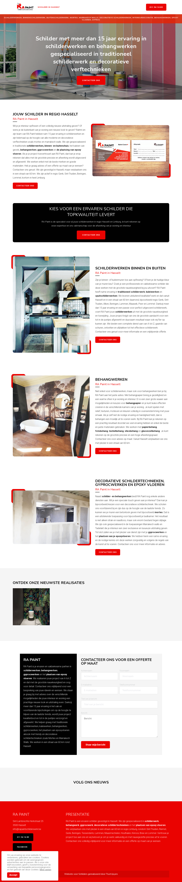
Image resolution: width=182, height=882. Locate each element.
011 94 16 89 (156, 7)
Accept (13, 875)
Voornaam (124, 671)
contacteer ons (108, 451)
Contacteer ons (91, 80)
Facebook (22, 847)
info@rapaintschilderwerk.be (27, 829)
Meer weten (45, 869)
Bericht (84, 713)
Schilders (82, 874)
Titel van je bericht (89, 699)
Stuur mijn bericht (95, 744)
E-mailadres (86, 685)
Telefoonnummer (127, 685)
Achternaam (86, 671)
